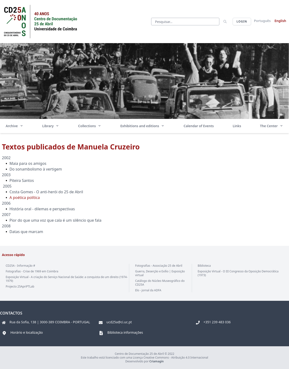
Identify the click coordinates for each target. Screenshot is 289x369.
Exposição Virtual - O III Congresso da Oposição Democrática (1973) (238, 273)
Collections (89, 126)
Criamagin (156, 361)
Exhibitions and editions (142, 126)
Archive (14, 126)
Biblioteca (204, 266)
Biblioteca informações (125, 332)
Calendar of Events (199, 126)
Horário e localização (26, 332)
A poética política (25, 197)
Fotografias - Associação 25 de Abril (158, 266)
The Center (271, 126)
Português (262, 20)
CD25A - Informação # (20, 266)
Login (242, 21)
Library (50, 126)
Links (237, 126)
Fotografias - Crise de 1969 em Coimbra (32, 271)
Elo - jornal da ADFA (148, 290)
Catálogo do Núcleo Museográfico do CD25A (160, 283)
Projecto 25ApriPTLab (20, 286)
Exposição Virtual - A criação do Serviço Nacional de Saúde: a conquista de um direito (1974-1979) (67, 279)
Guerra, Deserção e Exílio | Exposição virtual (160, 273)
